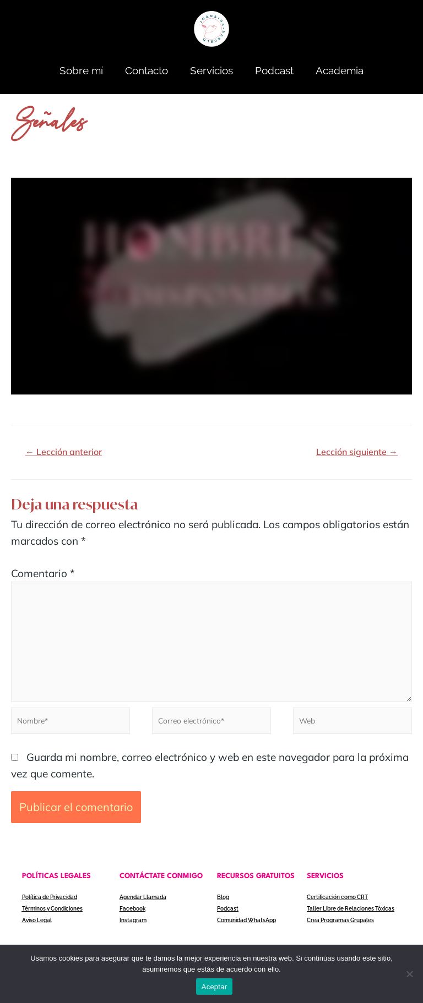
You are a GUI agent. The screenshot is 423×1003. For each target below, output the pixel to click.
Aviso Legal (37, 923)
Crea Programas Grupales (340, 923)
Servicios (211, 70)
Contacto (146, 70)
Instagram (133, 923)
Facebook (132, 912)
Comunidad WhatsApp (246, 923)
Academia (340, 70)
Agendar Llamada (143, 900)
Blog (223, 900)
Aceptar (214, 987)
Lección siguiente (357, 451)
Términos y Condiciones (52, 912)
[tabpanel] (211, 286)
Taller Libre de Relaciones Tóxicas (350, 912)
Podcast (274, 70)
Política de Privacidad (49, 900)
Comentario (43, 573)
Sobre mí (81, 70)
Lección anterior (63, 451)
